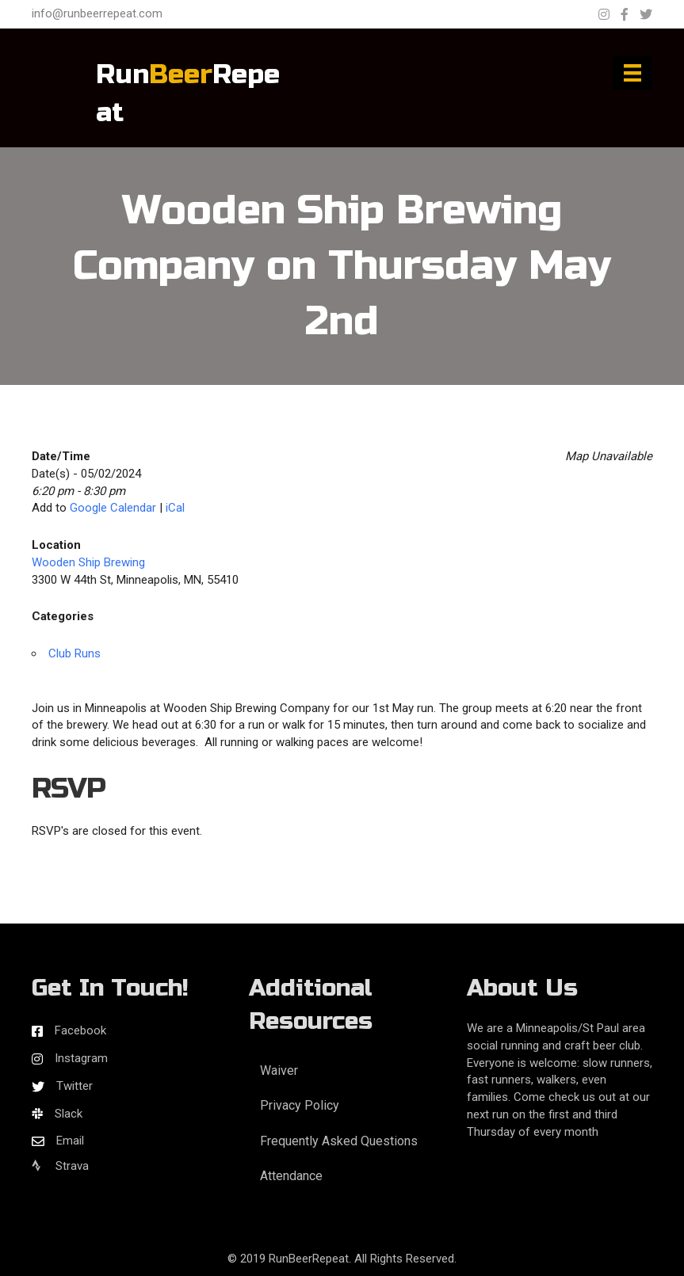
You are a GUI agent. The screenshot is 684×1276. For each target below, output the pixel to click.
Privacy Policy (299, 1105)
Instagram (81, 1058)
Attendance (291, 1175)
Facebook (80, 1030)
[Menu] (632, 73)
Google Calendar (113, 508)
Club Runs (74, 653)
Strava (60, 1166)
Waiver (279, 1070)
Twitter (74, 1086)
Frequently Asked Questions (339, 1140)
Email (70, 1140)
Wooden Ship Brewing (88, 562)
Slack (68, 1114)
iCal (175, 508)
